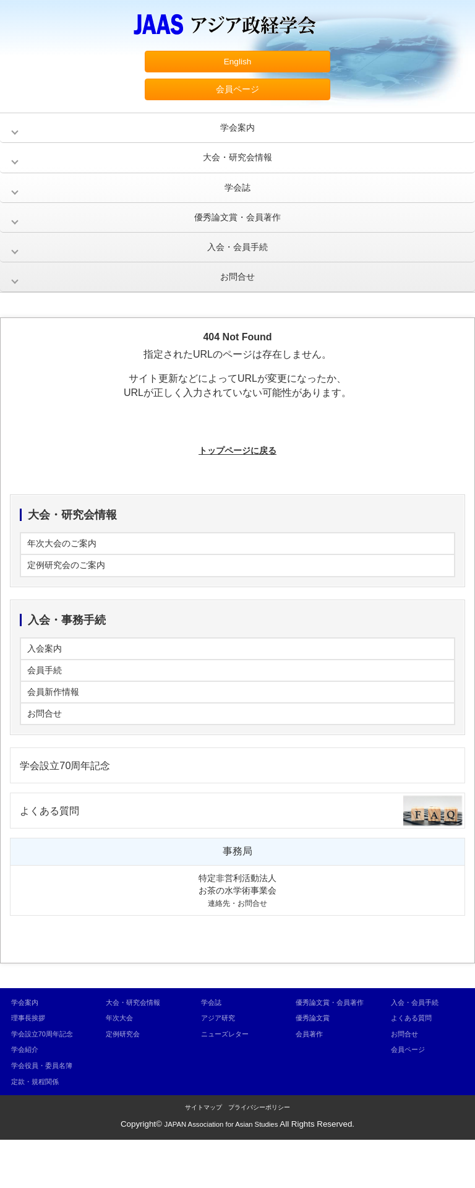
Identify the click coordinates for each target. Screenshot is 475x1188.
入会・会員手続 (237, 266)
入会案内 (47, 679)
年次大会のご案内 (66, 569)
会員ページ (237, 93)
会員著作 (312, 1097)
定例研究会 (126, 1081)
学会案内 (237, 135)
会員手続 (47, 704)
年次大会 (122, 1065)
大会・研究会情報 (237, 168)
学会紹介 (27, 1097)
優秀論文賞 (316, 1081)
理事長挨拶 (31, 1065)
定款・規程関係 (39, 1129)
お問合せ (237, 299)
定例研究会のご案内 (71, 593)
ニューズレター (229, 1081)
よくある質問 (55, 856)
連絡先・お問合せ (237, 951)
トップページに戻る (237, 474)
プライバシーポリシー (259, 1155)
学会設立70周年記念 (73, 808)
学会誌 (237, 201)
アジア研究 (221, 1065)
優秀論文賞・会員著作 (237, 233)
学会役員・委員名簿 (47, 1113)
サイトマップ (203, 1155)
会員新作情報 (57, 729)
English (237, 63)
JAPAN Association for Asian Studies (221, 1172)
